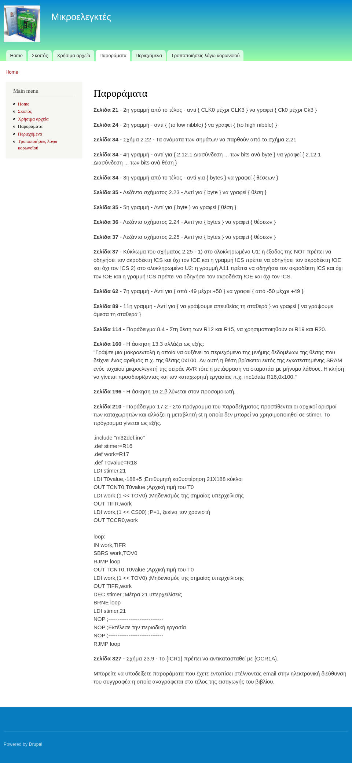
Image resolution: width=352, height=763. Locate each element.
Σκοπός (40, 55)
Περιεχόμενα (149, 55)
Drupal (36, 744)
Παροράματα (112, 55)
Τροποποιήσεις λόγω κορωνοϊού (205, 55)
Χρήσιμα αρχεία (74, 55)
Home (16, 55)
